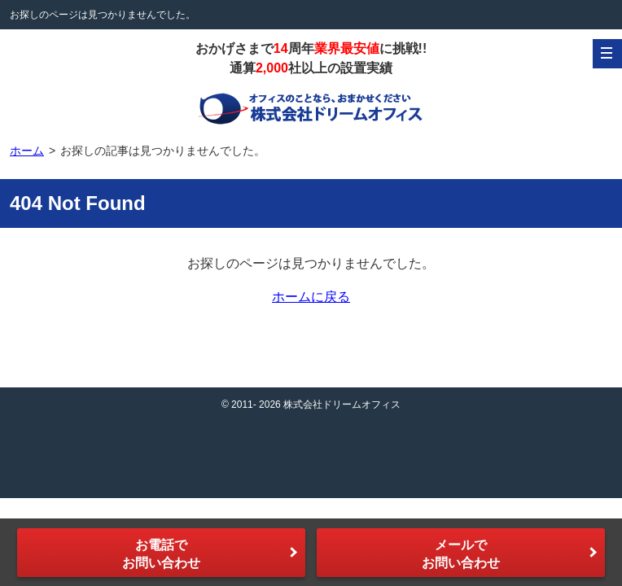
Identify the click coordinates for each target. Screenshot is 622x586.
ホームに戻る (311, 297)
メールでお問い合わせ (461, 554)
